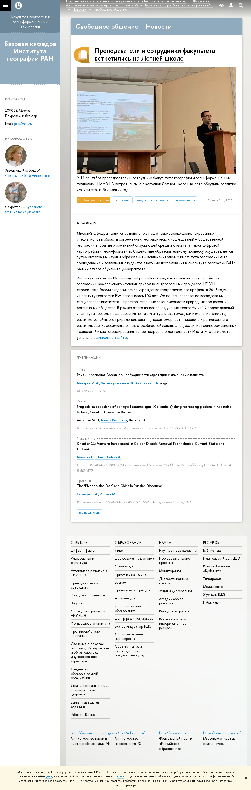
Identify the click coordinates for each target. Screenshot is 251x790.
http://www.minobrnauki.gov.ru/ (95, 733)
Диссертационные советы (173, 580)
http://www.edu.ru (173, 733)
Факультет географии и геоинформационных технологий (30, 21)
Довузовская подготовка (134, 558)
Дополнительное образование (128, 608)
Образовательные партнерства (129, 636)
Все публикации (89, 513)
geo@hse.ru (23, 123)
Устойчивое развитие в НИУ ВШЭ (89, 572)
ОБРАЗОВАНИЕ (128, 542)
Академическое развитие (171, 600)
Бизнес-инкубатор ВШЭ (133, 626)
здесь (48, 776)
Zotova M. (108, 494)
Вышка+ (121, 582)
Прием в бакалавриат (131, 574)
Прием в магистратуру (132, 590)
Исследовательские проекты (174, 560)
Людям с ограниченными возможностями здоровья (90, 689)
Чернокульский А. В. (117, 383)
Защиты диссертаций (175, 591)
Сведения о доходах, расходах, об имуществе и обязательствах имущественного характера (90, 652)
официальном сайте (110, 337)
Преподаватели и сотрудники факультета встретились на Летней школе (155, 54)
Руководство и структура (82, 560)
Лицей (120, 550)
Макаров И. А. (88, 383)
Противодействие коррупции (85, 633)
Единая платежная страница (85, 704)
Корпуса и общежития (88, 595)
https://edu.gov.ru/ (130, 733)
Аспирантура (125, 598)
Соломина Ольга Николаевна (27, 175)
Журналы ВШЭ (214, 594)
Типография (212, 578)
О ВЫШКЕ (79, 542)
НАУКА (165, 542)
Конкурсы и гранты (174, 611)
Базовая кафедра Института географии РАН (30, 51)
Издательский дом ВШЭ (221, 558)
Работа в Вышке (83, 714)
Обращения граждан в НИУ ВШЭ (88, 613)
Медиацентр (213, 586)
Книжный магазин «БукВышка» (216, 568)
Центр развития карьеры (134, 618)
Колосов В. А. (87, 494)
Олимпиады (124, 566)
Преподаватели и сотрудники (84, 585)
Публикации (89, 357)
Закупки (77, 603)
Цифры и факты (83, 550)
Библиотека (212, 550)
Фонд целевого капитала (90, 623)
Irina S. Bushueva (114, 420)
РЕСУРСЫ (211, 542)
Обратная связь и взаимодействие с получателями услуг (130, 650)
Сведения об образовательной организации (84, 673)
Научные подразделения (178, 550)
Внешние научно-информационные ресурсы (173, 623)
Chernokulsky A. (108, 457)
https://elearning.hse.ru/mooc (226, 733)
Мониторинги (170, 570)
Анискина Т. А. (147, 383)
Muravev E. (85, 457)
